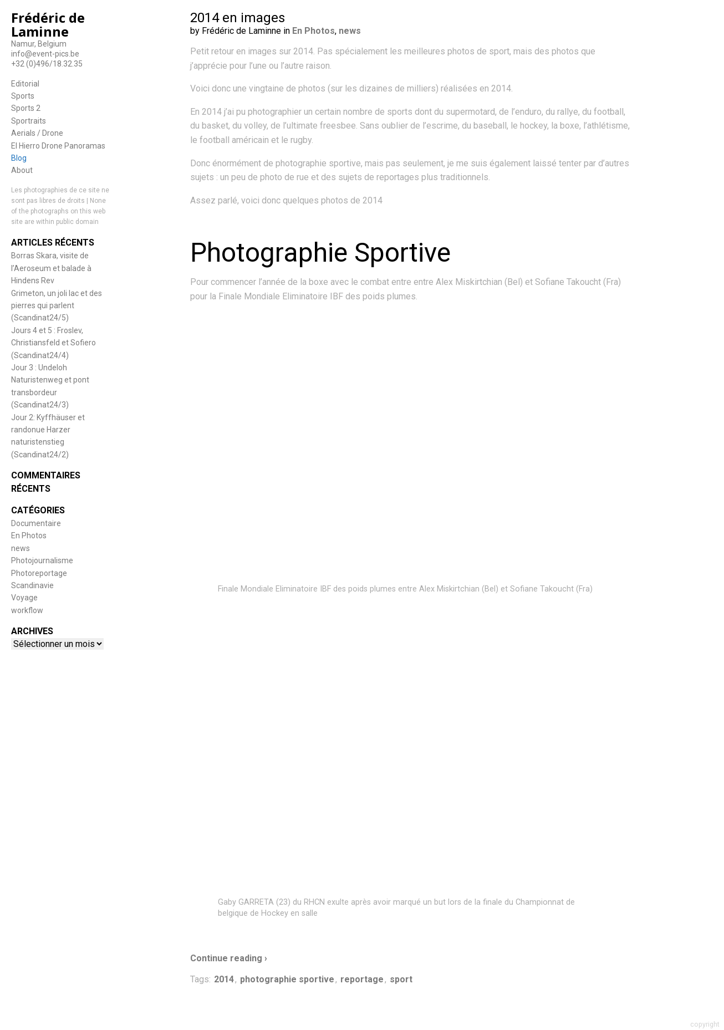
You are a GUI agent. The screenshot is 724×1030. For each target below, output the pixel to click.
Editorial (25, 83)
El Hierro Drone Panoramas (58, 145)
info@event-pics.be (45, 53)
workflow (27, 610)
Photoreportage (39, 573)
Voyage (24, 597)
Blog (19, 158)
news (20, 548)
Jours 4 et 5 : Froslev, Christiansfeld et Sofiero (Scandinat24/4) (53, 343)
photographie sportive (287, 979)
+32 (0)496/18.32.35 (47, 63)
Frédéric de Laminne (48, 24)
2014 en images (237, 18)
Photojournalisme (42, 560)
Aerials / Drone (37, 133)
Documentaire (36, 523)
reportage (362, 979)
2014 (224, 979)
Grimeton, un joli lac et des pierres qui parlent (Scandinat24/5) (56, 306)
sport (401, 979)
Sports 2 (25, 108)
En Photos (29, 535)
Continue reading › (228, 958)
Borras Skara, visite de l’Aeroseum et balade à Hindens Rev (51, 268)
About (22, 170)
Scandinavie (32, 585)
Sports (22, 95)
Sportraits (28, 120)
